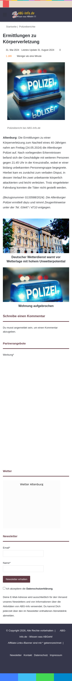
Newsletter (16, 655)
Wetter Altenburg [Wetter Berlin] (31, 484)
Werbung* (8, 354)
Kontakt (28, 655)
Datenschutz (41, 655)
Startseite (10, 26)
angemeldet (20, 327)
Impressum (56, 655)
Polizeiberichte (27, 26)
